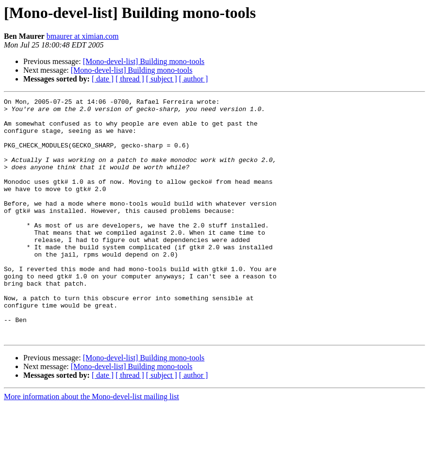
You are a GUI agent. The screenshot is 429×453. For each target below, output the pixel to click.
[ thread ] (130, 79)
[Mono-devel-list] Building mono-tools (144, 61)
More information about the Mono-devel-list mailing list (91, 444)
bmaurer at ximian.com (83, 36)
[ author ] (193, 79)
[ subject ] (161, 79)
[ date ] (103, 79)
